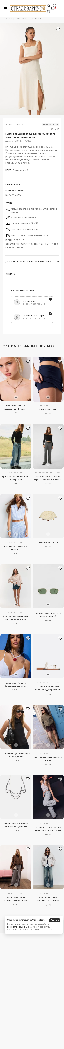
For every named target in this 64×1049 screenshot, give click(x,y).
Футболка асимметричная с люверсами (16, 478)
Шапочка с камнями (48, 543)
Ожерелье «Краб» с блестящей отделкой (16, 684)
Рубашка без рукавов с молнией (15, 548)
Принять (55, 920)
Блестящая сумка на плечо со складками (16, 755)
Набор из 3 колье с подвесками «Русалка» (16, 407)
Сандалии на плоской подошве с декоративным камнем (48, 689)
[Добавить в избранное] (28, 361)
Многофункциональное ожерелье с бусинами (16, 825)
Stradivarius (14, 124)
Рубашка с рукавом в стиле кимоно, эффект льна (16, 618)
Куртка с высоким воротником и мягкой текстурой (48, 899)
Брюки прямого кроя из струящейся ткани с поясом (48, 478)
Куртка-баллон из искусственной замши (15, 899)
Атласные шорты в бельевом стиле (48, 759)
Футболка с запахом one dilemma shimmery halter (48, 829)
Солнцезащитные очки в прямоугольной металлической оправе (48, 615)
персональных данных (18, 927)
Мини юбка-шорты (48, 410)
